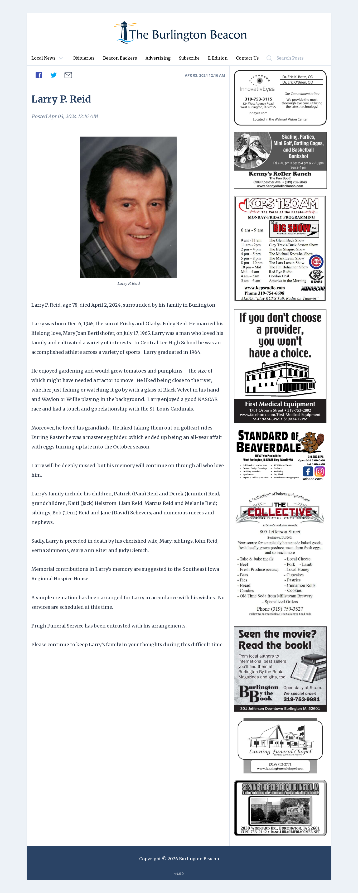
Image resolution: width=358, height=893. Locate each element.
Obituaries (83, 58)
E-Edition (218, 58)
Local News (43, 58)
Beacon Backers (120, 58)
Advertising (158, 58)
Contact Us (247, 58)
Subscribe (189, 58)
